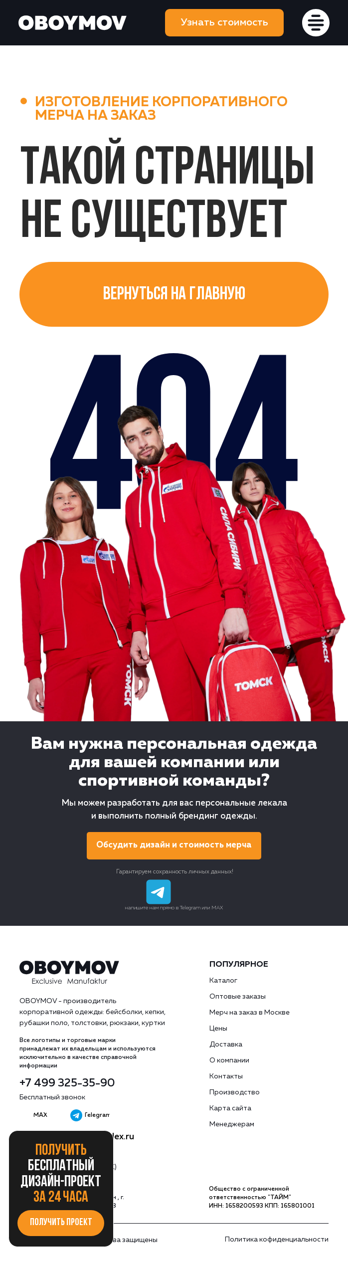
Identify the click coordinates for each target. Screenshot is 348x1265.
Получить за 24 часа (60, 1174)
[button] (224, 22)
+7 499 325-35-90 (67, 1083)
